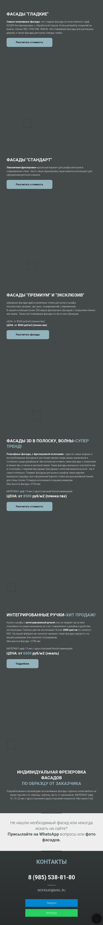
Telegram (51, 903)
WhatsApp (51, 912)
